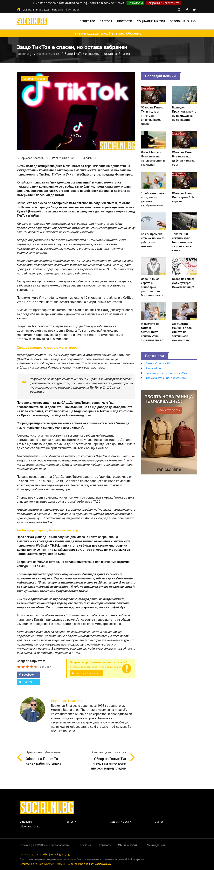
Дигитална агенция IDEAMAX (37, 864)
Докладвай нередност (87, 673)
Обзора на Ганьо (183, 21)
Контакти (72, 9)
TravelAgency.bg (60, 854)
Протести (124, 21)
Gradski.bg (42, 854)
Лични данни (156, 845)
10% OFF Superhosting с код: (84, 864)
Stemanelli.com (154, 368)
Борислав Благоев (32, 158)
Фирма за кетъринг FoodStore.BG (165, 378)
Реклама (57, 9)
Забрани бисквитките (163, 3)
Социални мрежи (151, 21)
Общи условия (127, 845)
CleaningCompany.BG (157, 363)
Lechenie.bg (26, 854)
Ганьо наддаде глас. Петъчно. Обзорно (107, 33)
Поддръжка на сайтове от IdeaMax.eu (167, 373)
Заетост (106, 21)
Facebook (26, 674)
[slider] (27, 666)
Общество (87, 21)
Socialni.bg (24, 54)
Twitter (25, 682)
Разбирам (135, 3)
